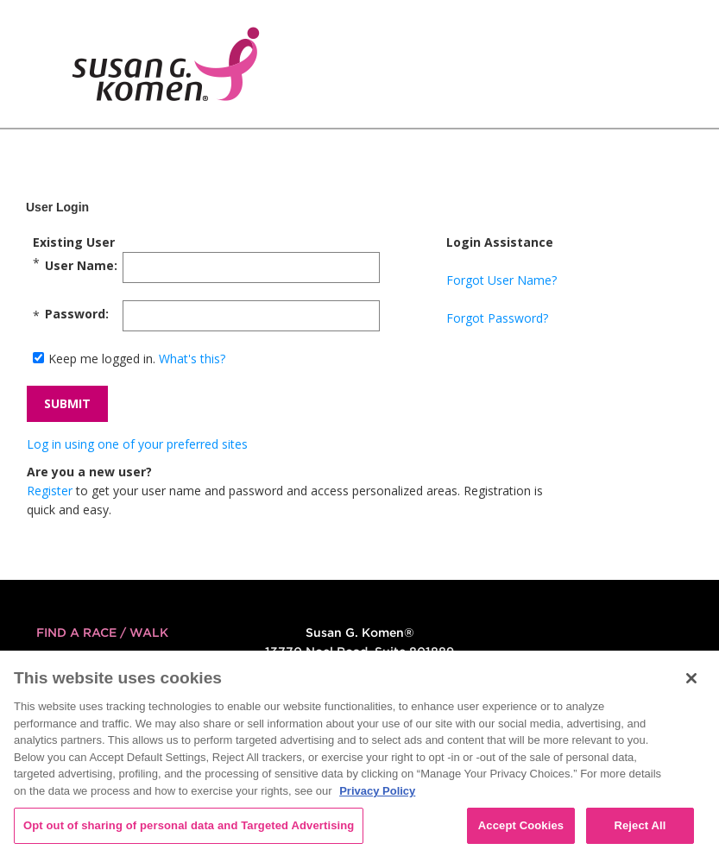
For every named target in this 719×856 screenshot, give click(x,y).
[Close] (691, 678)
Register (50, 490)
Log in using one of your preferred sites (137, 444)
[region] (359, 753)
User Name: (81, 265)
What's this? (192, 358)
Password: (77, 313)
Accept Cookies (521, 825)
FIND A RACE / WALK (102, 632)
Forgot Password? (497, 318)
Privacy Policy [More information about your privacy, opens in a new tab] (377, 790)
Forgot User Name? (501, 280)
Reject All (639, 825)
